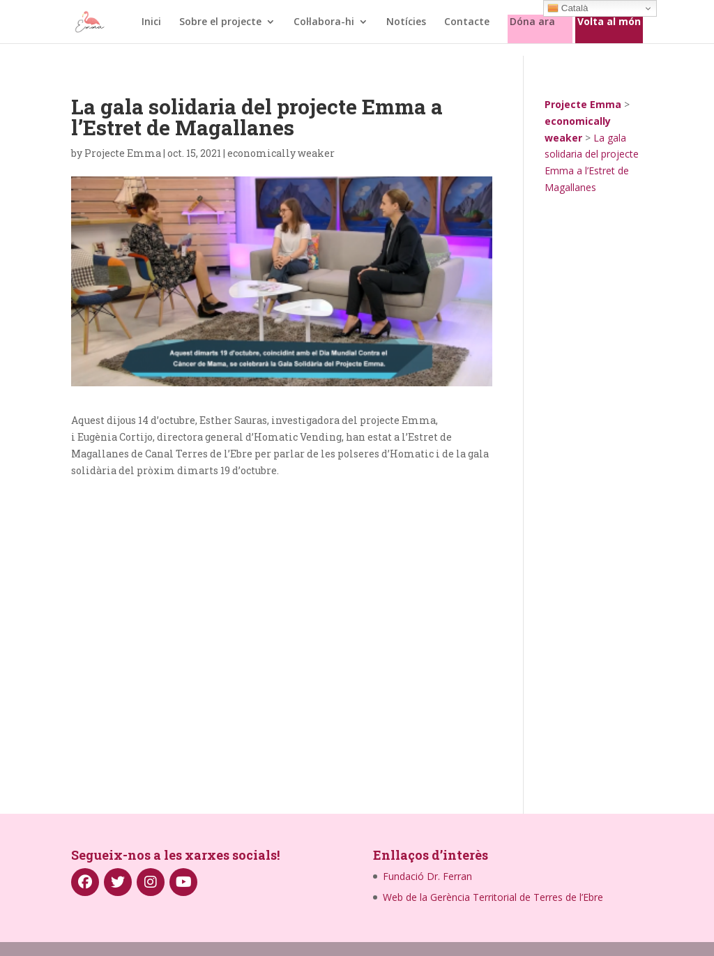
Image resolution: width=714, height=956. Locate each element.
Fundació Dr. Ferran (427, 876)
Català (567, 8)
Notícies (406, 22)
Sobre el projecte (220, 22)
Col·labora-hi (324, 22)
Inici (151, 22)
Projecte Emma (122, 153)
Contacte (466, 22)
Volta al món (609, 22)
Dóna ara (532, 22)
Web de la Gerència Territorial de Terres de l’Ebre (493, 897)
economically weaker (281, 153)
